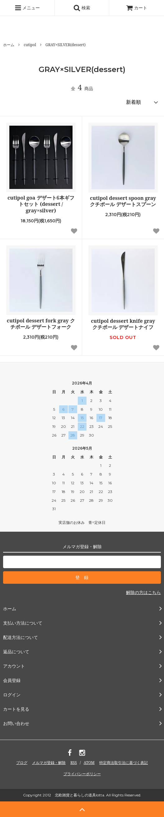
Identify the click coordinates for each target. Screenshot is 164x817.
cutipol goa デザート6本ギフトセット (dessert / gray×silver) (40, 204)
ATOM (89, 762)
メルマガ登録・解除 (49, 762)
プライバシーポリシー (82, 773)
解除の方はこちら (143, 592)
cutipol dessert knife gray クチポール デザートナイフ (123, 324)
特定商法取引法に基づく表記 (123, 762)
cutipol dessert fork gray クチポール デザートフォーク (41, 324)
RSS (73, 762)
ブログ (21, 762)
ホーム (8, 44)
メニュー (27, 7)
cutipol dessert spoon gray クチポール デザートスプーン (123, 201)
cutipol (30, 44)
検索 (81, 7)
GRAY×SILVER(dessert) (65, 44)
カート (136, 8)
